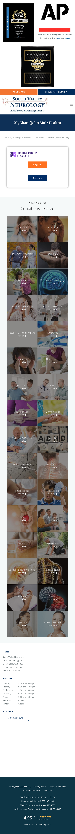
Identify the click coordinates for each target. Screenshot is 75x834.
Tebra (49, 824)
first (59, 38)
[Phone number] (16, 718)
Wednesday (22, 690)
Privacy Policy (39, 786)
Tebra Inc (26, 787)
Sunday (22, 703)
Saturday (22, 700)
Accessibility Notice (31, 790)
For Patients (40, 137)
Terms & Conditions (57, 786)
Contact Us (47, 790)
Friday (22, 697)
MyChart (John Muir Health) (58, 137)
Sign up (37, 178)
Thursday (22, 693)
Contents (28, 137)
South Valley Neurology (12, 137)
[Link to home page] (34, 104)
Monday (22, 683)
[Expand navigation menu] (71, 104)
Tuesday (22, 686)
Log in (37, 165)
